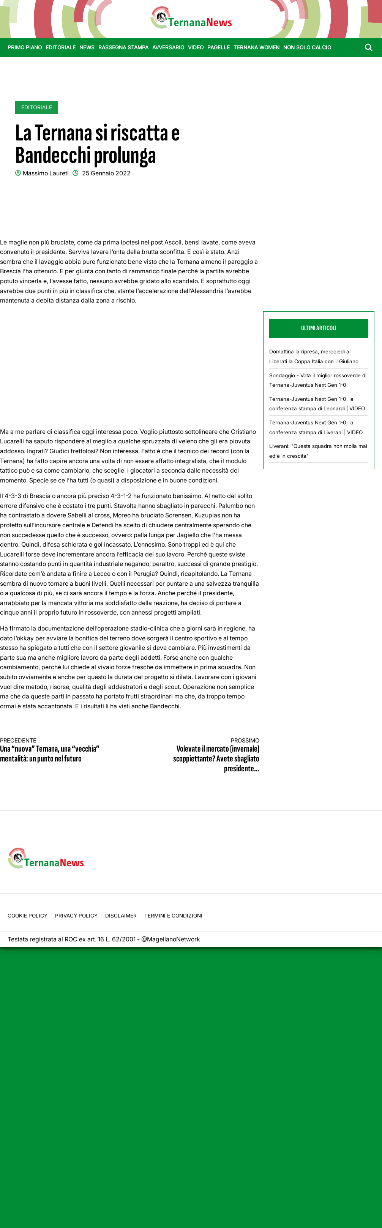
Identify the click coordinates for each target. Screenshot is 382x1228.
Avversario (168, 47)
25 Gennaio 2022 (106, 173)
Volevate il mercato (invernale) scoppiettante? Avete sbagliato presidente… (201, 756)
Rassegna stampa (123, 47)
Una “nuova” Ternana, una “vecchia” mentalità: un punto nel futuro (58, 751)
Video (196, 47)
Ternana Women (256, 47)
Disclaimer (121, 916)
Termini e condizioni (173, 916)
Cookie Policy (27, 916)
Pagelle (218, 47)
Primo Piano (25, 47)
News (87, 47)
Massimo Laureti (46, 173)
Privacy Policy (76, 916)
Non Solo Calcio (307, 47)
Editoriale (61, 47)
